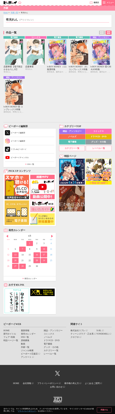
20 (15, 261)
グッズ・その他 (98, 142)
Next (52, 237)
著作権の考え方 (73, 383)
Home (5, 13)
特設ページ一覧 (10, 341)
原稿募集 (25, 341)
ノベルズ (72, 137)
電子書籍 (72, 142)
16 (37, 255)
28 (22, 267)
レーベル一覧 (98, 149)
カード (109, 33)
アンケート (26, 358)
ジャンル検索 (27, 351)
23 (37, 261)
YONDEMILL (102, 334)
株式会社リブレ (78, 331)
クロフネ (75, 338)
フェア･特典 (9, 338)
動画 (23, 344)
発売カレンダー (30, 279)
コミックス (98, 132)
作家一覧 (14, 13)
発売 (96, 3)
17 (44, 255)
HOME (6, 331)
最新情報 (25, 331)
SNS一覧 (30, 165)
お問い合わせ (56, 386)
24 (44, 261)
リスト (102, 33)
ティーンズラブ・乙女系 (82, 334)
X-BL (98, 331)
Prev (7, 237)
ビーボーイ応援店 (29, 354)
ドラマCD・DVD (99, 137)
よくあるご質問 (95, 383)
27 (15, 267)
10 (44, 250)
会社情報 (25, 383)
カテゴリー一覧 (72, 149)
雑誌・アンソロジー (72, 132)
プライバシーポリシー (27, 411)
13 (15, 255)
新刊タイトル (9, 334)
